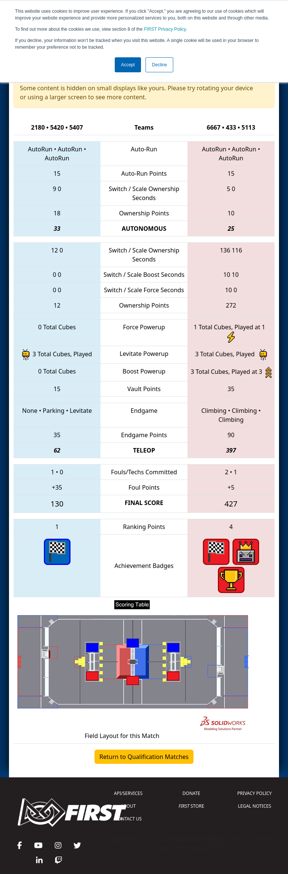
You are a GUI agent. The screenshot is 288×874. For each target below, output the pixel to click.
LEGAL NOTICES (255, 806)
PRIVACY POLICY (254, 793)
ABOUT (128, 806)
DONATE (191, 793)
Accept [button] (128, 64)
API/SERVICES (128, 793)
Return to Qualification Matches (144, 757)
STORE (191, 806)
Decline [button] (159, 64)
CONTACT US (128, 819)
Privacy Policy (165, 29)
